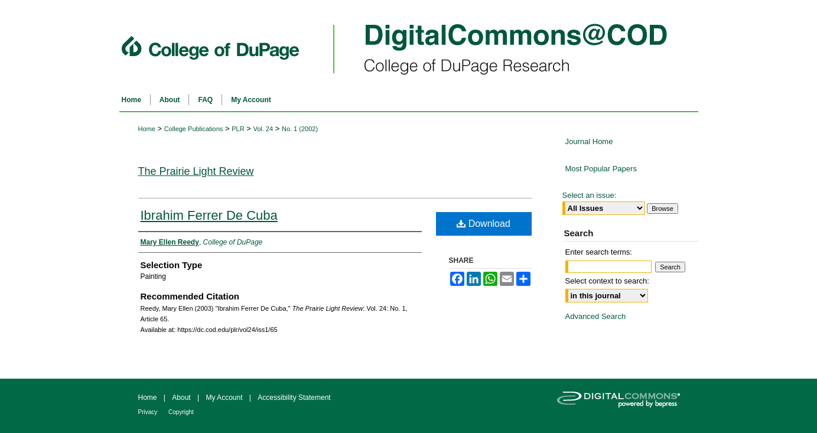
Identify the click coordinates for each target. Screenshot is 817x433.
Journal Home (589, 141)
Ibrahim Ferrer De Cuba (209, 215)
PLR (238, 128)
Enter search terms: (598, 252)
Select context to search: (607, 280)
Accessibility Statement (294, 397)
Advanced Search (595, 316)
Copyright (181, 412)
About (182, 397)
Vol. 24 (263, 128)
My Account (225, 397)
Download (483, 224)
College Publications (193, 128)
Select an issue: (589, 195)
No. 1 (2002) (300, 128)
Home (146, 128)
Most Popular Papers (601, 168)
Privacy (149, 412)
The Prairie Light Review (196, 171)
